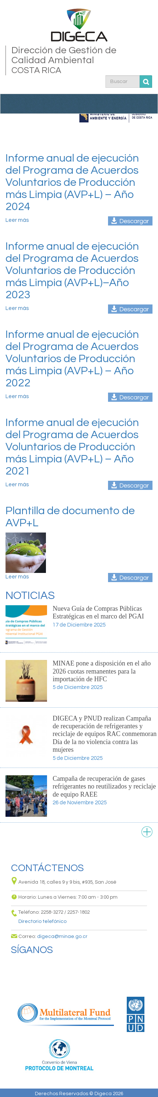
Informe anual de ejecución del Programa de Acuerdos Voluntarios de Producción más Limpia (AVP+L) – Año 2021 (72, 447)
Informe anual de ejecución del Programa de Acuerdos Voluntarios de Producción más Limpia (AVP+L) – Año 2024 (72, 182)
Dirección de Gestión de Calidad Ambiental (79, 60)
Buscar (146, 81)
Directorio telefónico (42, 921)
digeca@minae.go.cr (62, 936)
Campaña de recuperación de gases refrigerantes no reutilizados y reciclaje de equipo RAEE (104, 786)
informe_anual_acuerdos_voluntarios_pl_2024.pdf (130, 220)
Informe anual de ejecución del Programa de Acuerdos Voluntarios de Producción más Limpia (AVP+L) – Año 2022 (72, 359)
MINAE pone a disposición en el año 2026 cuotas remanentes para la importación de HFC (102, 671)
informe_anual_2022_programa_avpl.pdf (130, 397)
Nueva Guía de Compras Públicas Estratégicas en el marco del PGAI (98, 612)
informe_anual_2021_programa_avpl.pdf (130, 485)
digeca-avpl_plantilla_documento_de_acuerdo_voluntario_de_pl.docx (130, 577)
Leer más (17, 220)
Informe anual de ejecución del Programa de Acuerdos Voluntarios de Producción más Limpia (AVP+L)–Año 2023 (72, 270)
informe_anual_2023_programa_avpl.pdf (130, 309)
